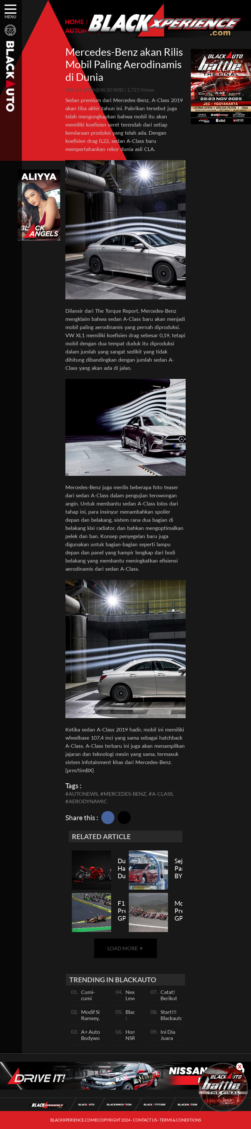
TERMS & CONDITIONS (180, 1120)
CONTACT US (145, 1120)
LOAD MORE (125, 948)
